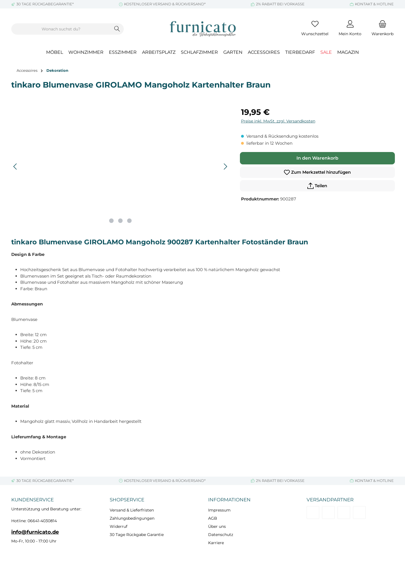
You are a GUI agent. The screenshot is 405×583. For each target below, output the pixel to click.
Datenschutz (220, 534)
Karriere (216, 542)
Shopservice (127, 499)
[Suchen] (117, 29)
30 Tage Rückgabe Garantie (137, 534)
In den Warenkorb (317, 158)
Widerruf (118, 526)
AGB (212, 518)
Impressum (219, 510)
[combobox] (61, 29)
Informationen (229, 499)
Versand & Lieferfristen (132, 510)
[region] (120, 166)
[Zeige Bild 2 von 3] (120, 220)
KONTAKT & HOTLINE (374, 4)
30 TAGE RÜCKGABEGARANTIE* (45, 4)
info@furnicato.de (35, 532)
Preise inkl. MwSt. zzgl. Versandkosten (278, 121)
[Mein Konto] (350, 29)
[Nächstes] (225, 166)
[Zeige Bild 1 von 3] (111, 220)
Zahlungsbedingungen (132, 518)
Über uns (217, 526)
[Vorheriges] (15, 166)
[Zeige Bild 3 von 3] (129, 220)
